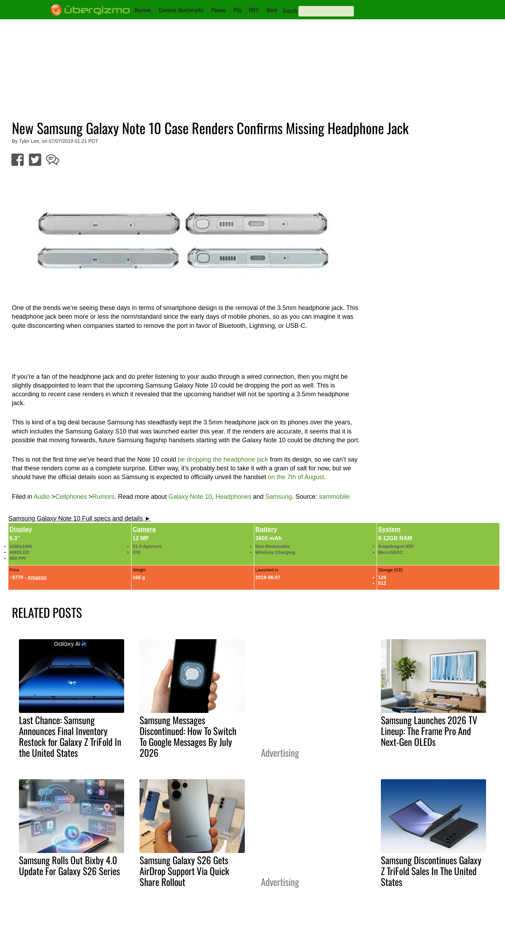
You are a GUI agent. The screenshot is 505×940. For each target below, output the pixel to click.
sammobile (334, 496)
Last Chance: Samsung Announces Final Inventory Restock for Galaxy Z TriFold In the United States (70, 736)
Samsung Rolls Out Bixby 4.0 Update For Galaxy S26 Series (69, 865)
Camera (144, 529)
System (389, 529)
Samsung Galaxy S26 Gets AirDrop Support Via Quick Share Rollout (184, 871)
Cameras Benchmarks (181, 10)
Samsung (278, 496)
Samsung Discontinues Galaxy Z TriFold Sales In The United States (431, 871)
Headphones (233, 496)
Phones (218, 10)
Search (290, 10)
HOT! (254, 10)
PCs (237, 10)
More (272, 10)
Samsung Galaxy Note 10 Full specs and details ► (79, 518)
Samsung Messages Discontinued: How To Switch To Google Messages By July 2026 (188, 736)
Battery (266, 529)
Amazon (36, 577)
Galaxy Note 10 (190, 496)
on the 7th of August (296, 477)
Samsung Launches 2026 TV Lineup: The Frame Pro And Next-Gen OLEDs (429, 731)
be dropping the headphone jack (223, 459)
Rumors (103, 496)
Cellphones (71, 496)
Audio (42, 496)
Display (20, 529)
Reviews (143, 10)
